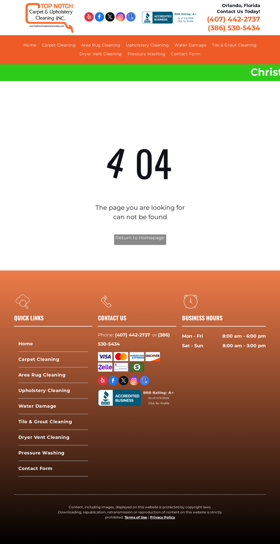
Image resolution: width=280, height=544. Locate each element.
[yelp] (89, 17)
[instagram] (120, 17)
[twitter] (110, 17)
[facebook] (99, 17)
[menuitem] (30, 45)
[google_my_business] (131, 17)
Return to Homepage (140, 237)
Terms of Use (136, 517)
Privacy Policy (162, 517)
